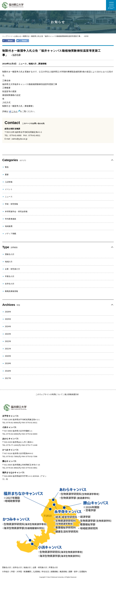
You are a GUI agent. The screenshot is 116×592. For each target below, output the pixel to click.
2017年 (8, 378)
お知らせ (17, 36)
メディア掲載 (10, 234)
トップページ (7, 36)
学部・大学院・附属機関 (21, 572)
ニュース (23, 64)
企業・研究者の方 (12, 269)
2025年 (8, 319)
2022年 (8, 341)
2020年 (8, 356)
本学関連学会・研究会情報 (16, 211)
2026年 (8, 312)
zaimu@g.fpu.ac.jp (19, 139)
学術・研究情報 (11, 204)
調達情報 (42, 64)
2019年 (8, 363)
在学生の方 (9, 284)
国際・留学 (73, 572)
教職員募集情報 (11, 291)
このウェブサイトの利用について (49, 394)
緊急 (7, 167)
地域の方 (33, 64)
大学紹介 (5, 572)
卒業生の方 (9, 276)
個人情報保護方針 (71, 394)
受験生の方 (9, 254)
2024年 (8, 326)
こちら (13, 111)
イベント (8, 189)
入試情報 (8, 182)
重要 (7, 175)
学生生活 (45, 572)
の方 (6, 567)
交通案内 (83, 572)
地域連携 (8, 226)
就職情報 (54, 572)
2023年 (8, 334)
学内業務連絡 (10, 219)
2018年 (8, 371)
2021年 (8, 349)
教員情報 (63, 572)
